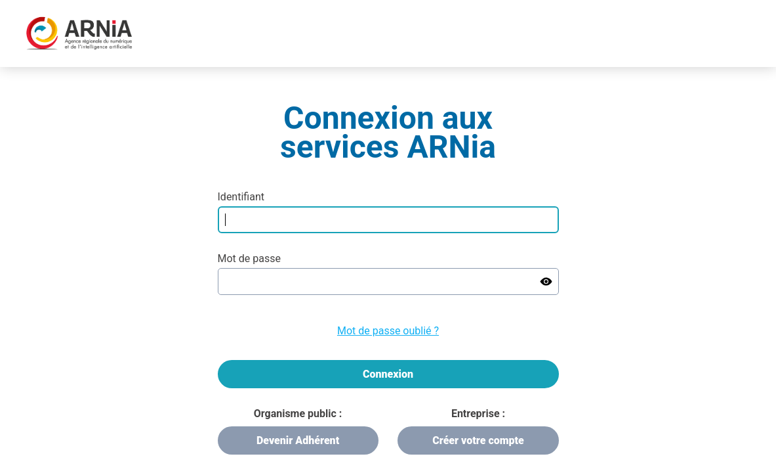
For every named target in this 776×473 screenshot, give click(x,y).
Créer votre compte (477, 440)
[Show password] (546, 281)
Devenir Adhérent (297, 440)
